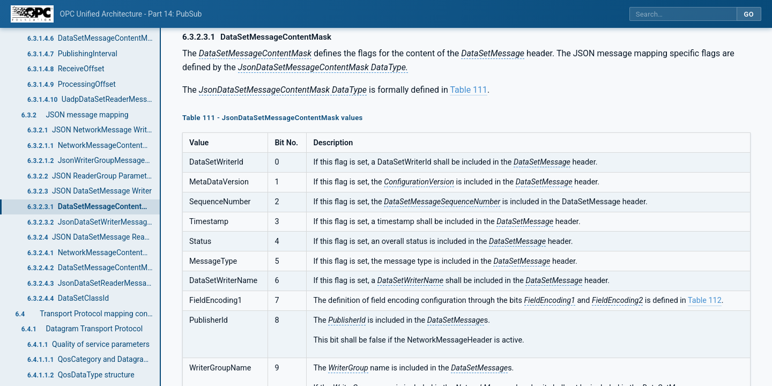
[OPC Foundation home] (32, 14)
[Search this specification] (683, 14)
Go (749, 14)
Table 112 (705, 300)
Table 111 (468, 90)
